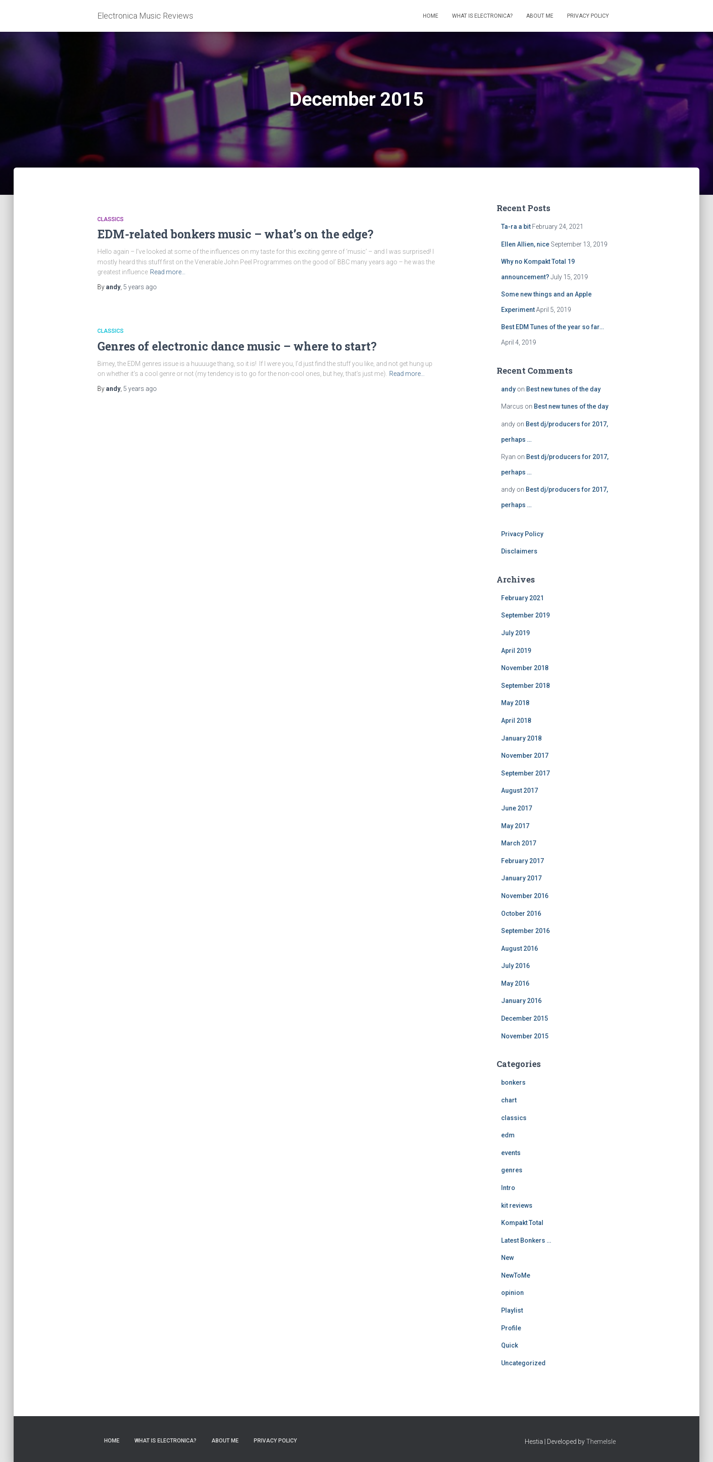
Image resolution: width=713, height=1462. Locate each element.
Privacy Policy (588, 16)
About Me (539, 16)
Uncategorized (523, 1363)
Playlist (512, 1310)
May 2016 (515, 983)
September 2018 (525, 685)
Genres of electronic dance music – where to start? (237, 346)
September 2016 (525, 930)
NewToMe (515, 1275)
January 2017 (521, 878)
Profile (511, 1328)
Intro (508, 1187)
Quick (509, 1345)
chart (509, 1100)
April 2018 (516, 720)
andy (508, 389)
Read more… (168, 272)
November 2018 (524, 668)
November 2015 (524, 1036)
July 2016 (515, 965)
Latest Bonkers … (526, 1240)
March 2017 (518, 843)
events (511, 1152)
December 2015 (524, 1018)
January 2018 (521, 738)
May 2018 (515, 702)
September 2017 (525, 773)
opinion (512, 1292)
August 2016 (519, 948)
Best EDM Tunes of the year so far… (552, 327)
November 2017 (524, 755)
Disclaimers (519, 551)
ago (140, 287)
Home (430, 16)
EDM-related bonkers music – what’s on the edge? (235, 234)
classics (110, 219)
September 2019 (525, 615)
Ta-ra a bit (516, 226)
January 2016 (521, 1000)
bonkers (513, 1082)
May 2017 (515, 826)
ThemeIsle (601, 1441)
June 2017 (516, 808)
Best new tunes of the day (563, 389)
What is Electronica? (482, 16)
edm (508, 1135)
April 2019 (516, 650)
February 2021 (522, 598)
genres (511, 1170)
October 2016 (521, 913)
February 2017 (522, 860)
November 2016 (524, 895)
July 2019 (515, 633)
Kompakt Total (522, 1222)
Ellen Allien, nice (525, 244)
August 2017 (519, 790)
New (507, 1257)
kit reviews (516, 1205)
